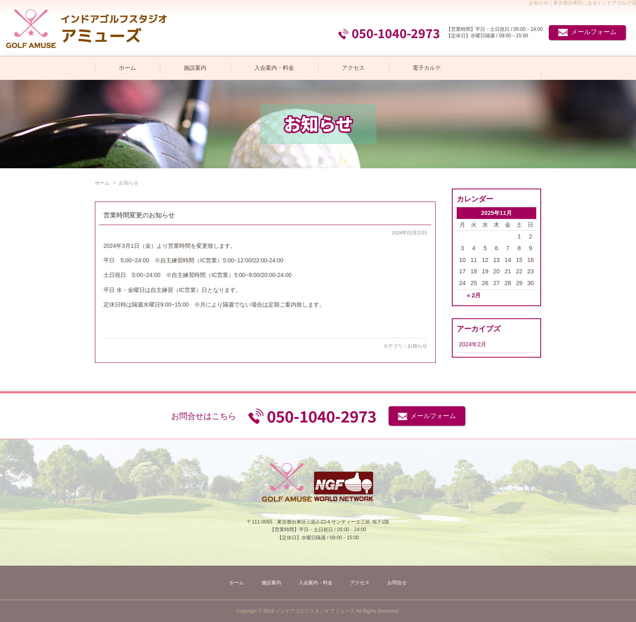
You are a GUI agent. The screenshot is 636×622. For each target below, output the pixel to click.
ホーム (127, 67)
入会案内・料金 (274, 67)
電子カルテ (427, 67)
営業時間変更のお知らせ (139, 215)
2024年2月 (472, 344)
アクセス (353, 67)
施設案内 (195, 67)
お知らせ (417, 345)
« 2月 (474, 295)
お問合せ (397, 583)
